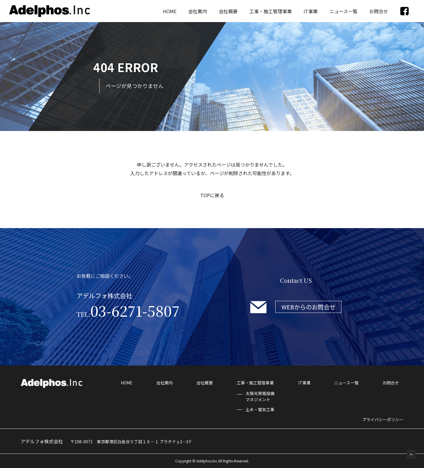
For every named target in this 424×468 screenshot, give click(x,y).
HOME (169, 11)
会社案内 (197, 11)
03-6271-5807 (128, 311)
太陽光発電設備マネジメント (260, 396)
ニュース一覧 (343, 11)
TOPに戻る (212, 195)
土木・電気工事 (260, 409)
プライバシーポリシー (382, 419)
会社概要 (228, 11)
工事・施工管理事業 (270, 11)
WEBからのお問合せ (308, 307)
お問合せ (378, 11)
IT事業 (311, 11)
